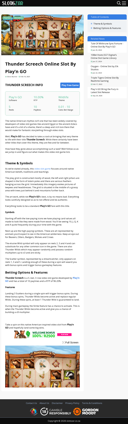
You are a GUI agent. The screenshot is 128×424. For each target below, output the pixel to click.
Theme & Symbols (102, 23)
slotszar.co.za (73, 420)
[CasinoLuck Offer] (42, 337)
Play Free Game (70, 85)
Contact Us (31, 403)
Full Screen (70, 342)
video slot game (42, 168)
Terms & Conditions (92, 403)
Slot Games (18, 18)
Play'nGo (7, 18)
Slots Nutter (12, 77)
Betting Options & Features (107, 28)
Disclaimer (57, 403)
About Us (44, 403)
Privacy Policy (72, 403)
